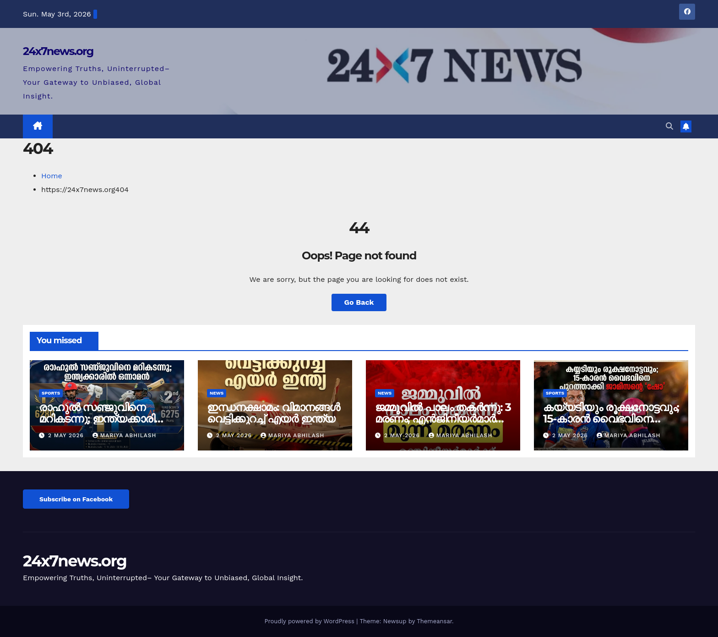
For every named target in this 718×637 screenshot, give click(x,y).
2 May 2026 (67, 435)
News (216, 392)
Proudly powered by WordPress (310, 621)
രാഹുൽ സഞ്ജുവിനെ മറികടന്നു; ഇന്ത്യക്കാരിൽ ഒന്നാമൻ (102, 419)
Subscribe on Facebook (76, 499)
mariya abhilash (124, 435)
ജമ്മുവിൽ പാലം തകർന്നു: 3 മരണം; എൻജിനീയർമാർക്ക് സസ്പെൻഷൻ (443, 419)
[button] (669, 126)
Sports (51, 392)
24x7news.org (58, 51)
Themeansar (434, 621)
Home (51, 175)
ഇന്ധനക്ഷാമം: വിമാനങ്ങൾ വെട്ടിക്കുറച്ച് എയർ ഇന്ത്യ (273, 413)
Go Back (359, 302)
